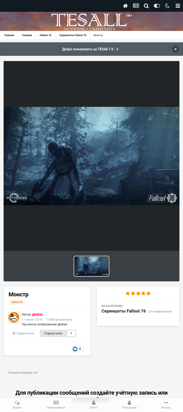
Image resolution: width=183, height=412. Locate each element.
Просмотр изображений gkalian (44, 324)
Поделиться (23, 333)
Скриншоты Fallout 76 (124, 310)
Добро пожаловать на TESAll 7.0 (87, 49)
